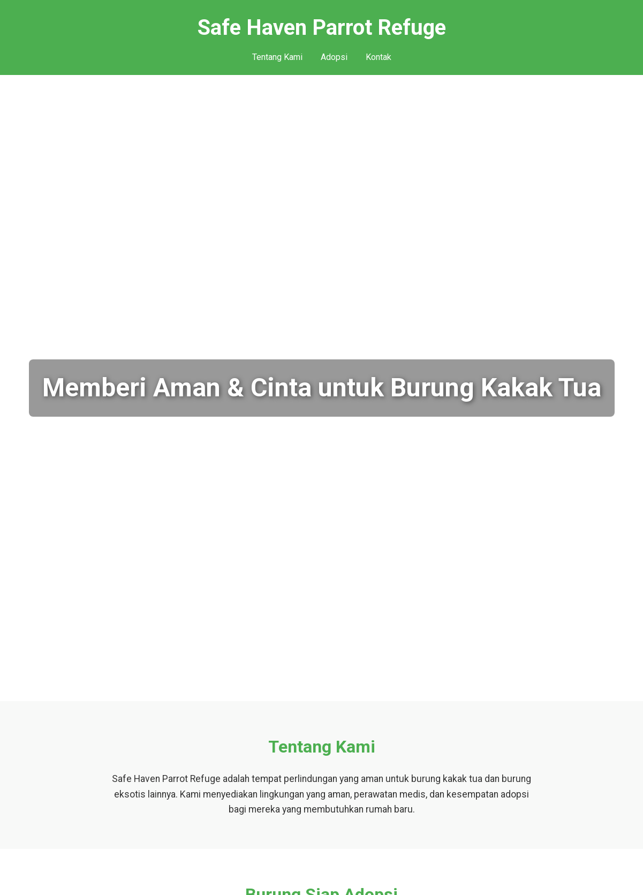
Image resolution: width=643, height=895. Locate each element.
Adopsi (334, 57)
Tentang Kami (277, 57)
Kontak (378, 57)
